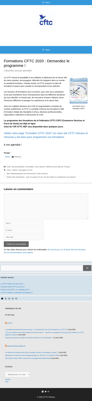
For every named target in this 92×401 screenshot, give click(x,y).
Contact (8, 379)
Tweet (7, 157)
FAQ (6, 382)
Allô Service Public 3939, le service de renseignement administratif (27, 358)
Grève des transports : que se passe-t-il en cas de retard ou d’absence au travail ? (41, 177)
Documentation (18, 167)
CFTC (9, 323)
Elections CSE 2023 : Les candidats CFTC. (15, 290)
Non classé (40, 167)
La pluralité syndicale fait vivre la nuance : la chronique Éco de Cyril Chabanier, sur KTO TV (36, 329)
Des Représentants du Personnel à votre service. (27, 173)
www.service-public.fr (16, 346)
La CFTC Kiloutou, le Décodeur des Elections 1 (17, 293)
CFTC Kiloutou (46, 35)
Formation (29, 167)
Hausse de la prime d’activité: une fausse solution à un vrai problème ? (29, 338)
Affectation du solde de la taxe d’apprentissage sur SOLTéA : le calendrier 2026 (32, 355)
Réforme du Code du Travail (58, 167)
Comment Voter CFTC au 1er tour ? (13, 287)
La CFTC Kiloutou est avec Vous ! (12, 284)
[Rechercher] (87, 268)
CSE (9, 167)
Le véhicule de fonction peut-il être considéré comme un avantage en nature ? (31, 352)
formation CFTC (26, 170)
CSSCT (15, 170)
